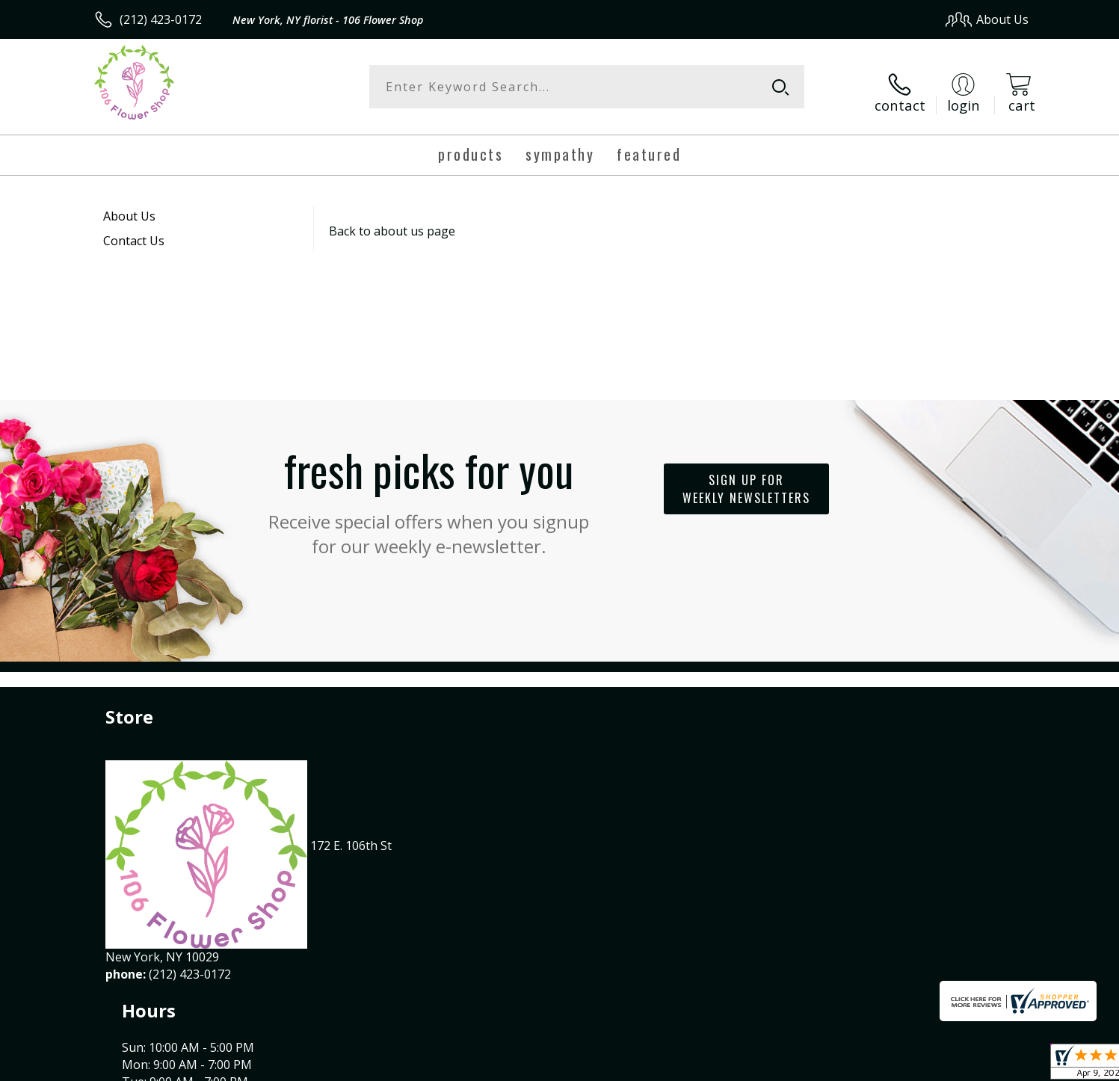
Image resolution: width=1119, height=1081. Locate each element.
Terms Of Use (704, 1066)
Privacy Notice (791, 1066)
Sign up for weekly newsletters (746, 480)
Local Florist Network (897, 1066)
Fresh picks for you (429, 488)
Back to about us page (392, 221)
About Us (129, 206)
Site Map (988, 1066)
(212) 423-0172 (161, 19)
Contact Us (133, 231)
